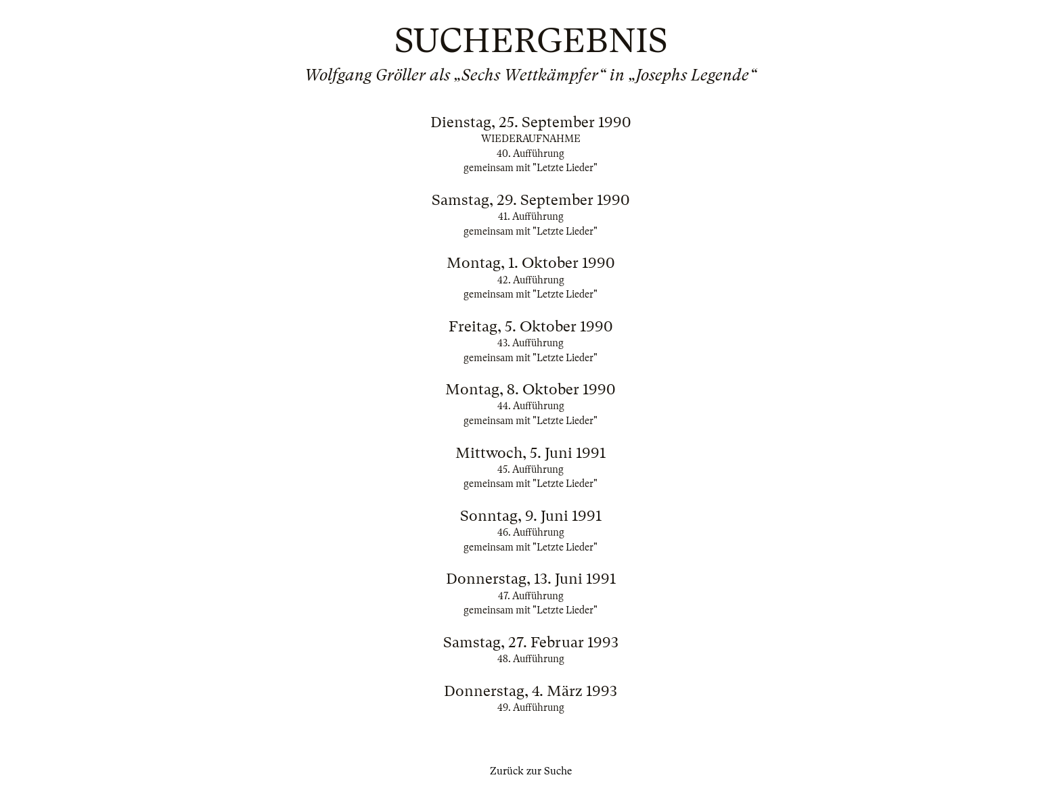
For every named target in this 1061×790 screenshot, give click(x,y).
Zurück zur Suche (531, 771)
